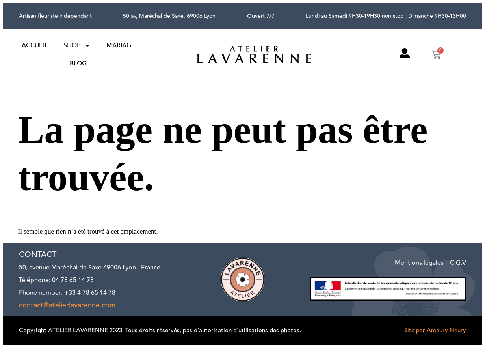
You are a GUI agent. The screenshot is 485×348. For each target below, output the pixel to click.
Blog (78, 63)
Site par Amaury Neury (435, 330)
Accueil (35, 45)
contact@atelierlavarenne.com (67, 305)
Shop (77, 45)
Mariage (120, 45)
